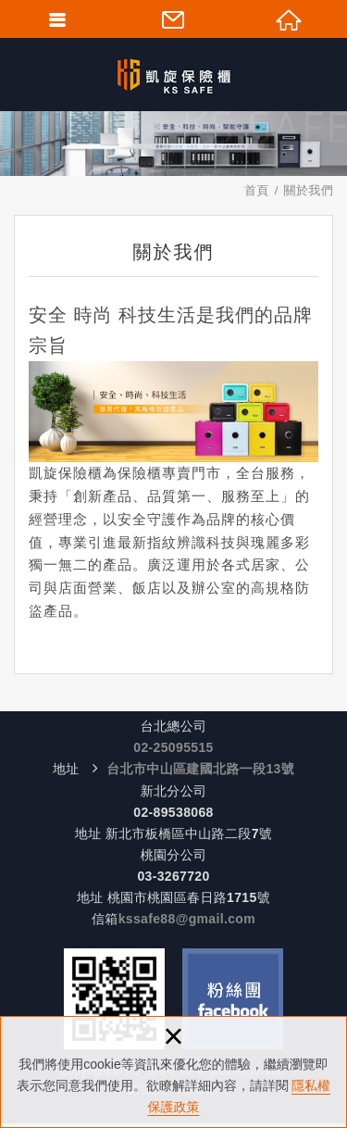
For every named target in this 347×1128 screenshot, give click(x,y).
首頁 (256, 190)
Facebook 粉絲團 (232, 998)
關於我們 (308, 190)
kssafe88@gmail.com (186, 918)
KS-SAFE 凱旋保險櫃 (174, 74)
